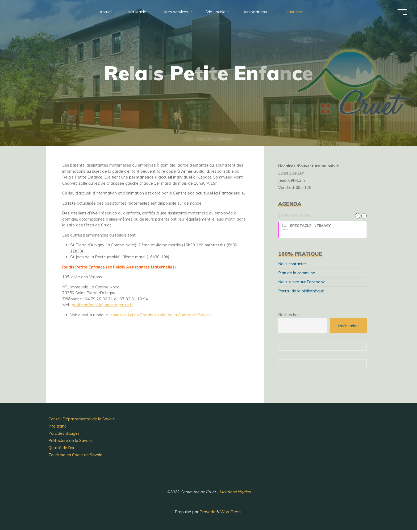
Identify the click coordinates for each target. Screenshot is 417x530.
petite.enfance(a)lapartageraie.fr (102, 304)
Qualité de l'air (61, 447)
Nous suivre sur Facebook (301, 281)
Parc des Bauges (64, 433)
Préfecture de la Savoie (70, 440)
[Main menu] (402, 12)
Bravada (206, 511)
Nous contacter (292, 263)
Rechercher (288, 314)
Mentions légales (235, 491)
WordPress (230, 511)
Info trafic (57, 426)
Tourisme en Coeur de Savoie (75, 454)
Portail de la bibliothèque (301, 290)
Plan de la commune (296, 272)
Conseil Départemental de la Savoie (81, 418)
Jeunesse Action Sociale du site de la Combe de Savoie (160, 314)
